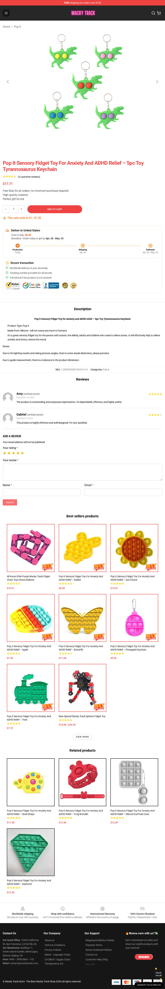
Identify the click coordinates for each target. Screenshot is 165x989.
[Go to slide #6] (127, 141)
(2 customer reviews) (29, 176)
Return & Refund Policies (99, 949)
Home (6, 26)
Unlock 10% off (159, 974)
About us (49, 940)
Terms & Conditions (55, 945)
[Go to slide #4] (91, 141)
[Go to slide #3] (73, 141)
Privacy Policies (53, 949)
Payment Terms (94, 945)
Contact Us (91, 954)
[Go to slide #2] (56, 141)
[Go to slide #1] (38, 141)
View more (82, 737)
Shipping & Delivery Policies (100, 940)
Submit (10, 502)
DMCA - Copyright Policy (57, 954)
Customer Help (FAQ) (97, 959)
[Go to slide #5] (109, 141)
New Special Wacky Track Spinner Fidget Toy (82, 716)
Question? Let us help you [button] (149, 985)
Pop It (17, 26)
